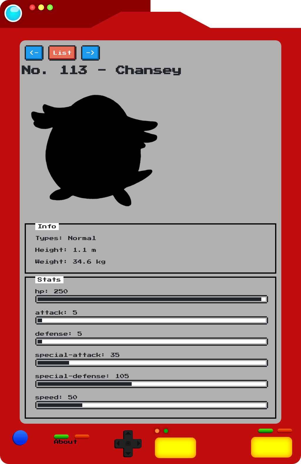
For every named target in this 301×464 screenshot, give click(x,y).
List (62, 53)
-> (90, 53)
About (66, 442)
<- (34, 53)
